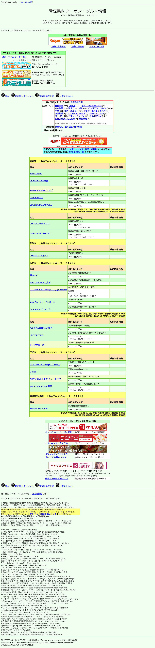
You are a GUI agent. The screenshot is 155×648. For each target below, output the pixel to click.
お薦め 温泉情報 (58, 47)
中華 (57, 111)
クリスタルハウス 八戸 (40, 282)
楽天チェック (22, 617)
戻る (5, 96)
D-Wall (33, 372)
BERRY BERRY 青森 (39, 181)
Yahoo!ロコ (52, 541)
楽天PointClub (40, 626)
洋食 (81, 108)
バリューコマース (55, 592)
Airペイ (16, 619)
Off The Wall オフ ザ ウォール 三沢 (45, 379)
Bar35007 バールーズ (39, 256)
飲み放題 (69, 127)
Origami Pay (43, 623)
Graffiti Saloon (36, 198)
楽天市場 (44, 614)
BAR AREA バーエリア (40, 309)
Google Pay (9, 597)
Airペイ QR (31, 619)
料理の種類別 (77, 102)
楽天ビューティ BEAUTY (56, 479)
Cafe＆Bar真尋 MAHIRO (41, 328)
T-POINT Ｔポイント (50, 599)
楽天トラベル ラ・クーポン (14, 57)
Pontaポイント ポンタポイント (12, 599)
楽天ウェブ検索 (17, 594)
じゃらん (15, 634)
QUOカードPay (27, 628)
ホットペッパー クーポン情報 (58, 432)
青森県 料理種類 (44, 96)
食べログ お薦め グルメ (55, 457)
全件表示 (59, 106)
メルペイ (47, 628)
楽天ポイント (43, 634)
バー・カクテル (97, 113)
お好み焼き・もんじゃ (65, 119)
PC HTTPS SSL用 (26, 2)
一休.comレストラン (20, 547)
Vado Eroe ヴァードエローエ (42, 302)
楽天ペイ (61, 614)
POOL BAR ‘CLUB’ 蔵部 (41, 386)
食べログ (4, 556)
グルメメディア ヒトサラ (56, 454)
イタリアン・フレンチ (98, 108)
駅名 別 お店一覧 (76, 152)
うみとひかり (36, 173)
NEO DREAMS (36, 335)
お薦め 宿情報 (77, 47)
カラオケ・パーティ (76, 113)
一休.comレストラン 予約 (56, 443)
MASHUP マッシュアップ (41, 190)
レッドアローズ (37, 345)
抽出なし (59, 127)
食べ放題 (78, 127)
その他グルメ (96, 116)
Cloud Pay (26, 597)
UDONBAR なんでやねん (41, 205)
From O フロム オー (39, 408)
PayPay (57, 623)
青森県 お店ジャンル (22, 96)
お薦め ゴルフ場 (96, 47)
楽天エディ (5, 617)
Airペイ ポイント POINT (58, 619)
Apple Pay (14, 626)
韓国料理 (83, 119)
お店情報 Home (64, 96)
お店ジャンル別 (76, 149)
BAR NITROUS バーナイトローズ (45, 365)
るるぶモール (6, 565)
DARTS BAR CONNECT (41, 233)
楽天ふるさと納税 (61, 628)
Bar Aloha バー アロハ (40, 224)
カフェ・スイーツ (76, 116)
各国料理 (59, 113)
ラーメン (59, 116)
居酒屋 (72, 106)
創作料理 (59, 108)
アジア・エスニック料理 (94, 111)
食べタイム (5, 612)
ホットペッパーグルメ (9, 518)
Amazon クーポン (16, 612)
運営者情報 (37, 494)
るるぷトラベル (25, 634)
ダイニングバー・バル (92, 106)
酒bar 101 (34, 275)
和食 (70, 108)
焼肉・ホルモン (71, 111)
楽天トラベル (6, 634)
